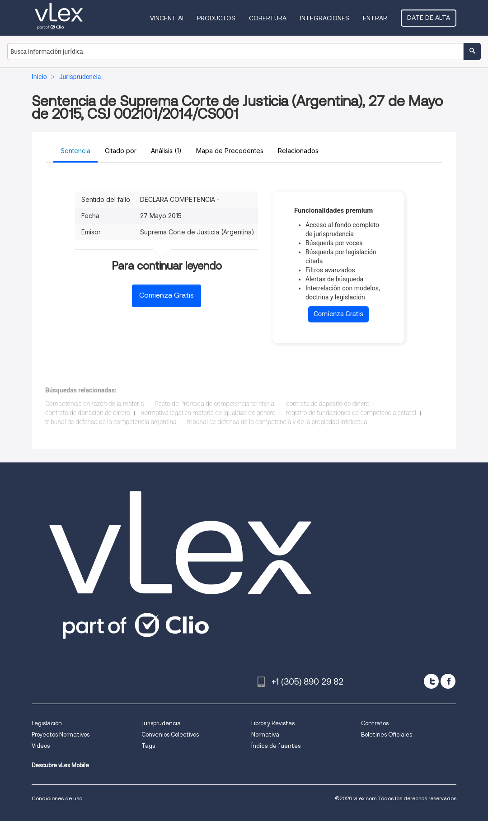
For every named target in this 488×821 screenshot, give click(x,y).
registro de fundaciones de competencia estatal (351, 412)
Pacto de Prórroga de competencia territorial (215, 403)
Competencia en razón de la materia (94, 403)
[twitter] (431, 681)
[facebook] (448, 681)
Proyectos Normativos (60, 734)
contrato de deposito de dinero (327, 403)
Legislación (47, 723)
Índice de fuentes (275, 745)
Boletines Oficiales (386, 734)
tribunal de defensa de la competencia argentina (111, 421)
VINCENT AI (166, 18)
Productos (216, 18)
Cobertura (267, 18)
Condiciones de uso (57, 798)
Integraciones (324, 18)
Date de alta (428, 17)
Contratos (375, 723)
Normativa (265, 734)
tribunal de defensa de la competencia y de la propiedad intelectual (278, 421)
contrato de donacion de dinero (87, 412)
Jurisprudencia (161, 723)
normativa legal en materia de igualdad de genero (208, 412)
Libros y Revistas (273, 723)
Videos (41, 745)
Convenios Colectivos (170, 734)
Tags (148, 745)
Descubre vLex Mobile (60, 765)
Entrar (375, 18)
